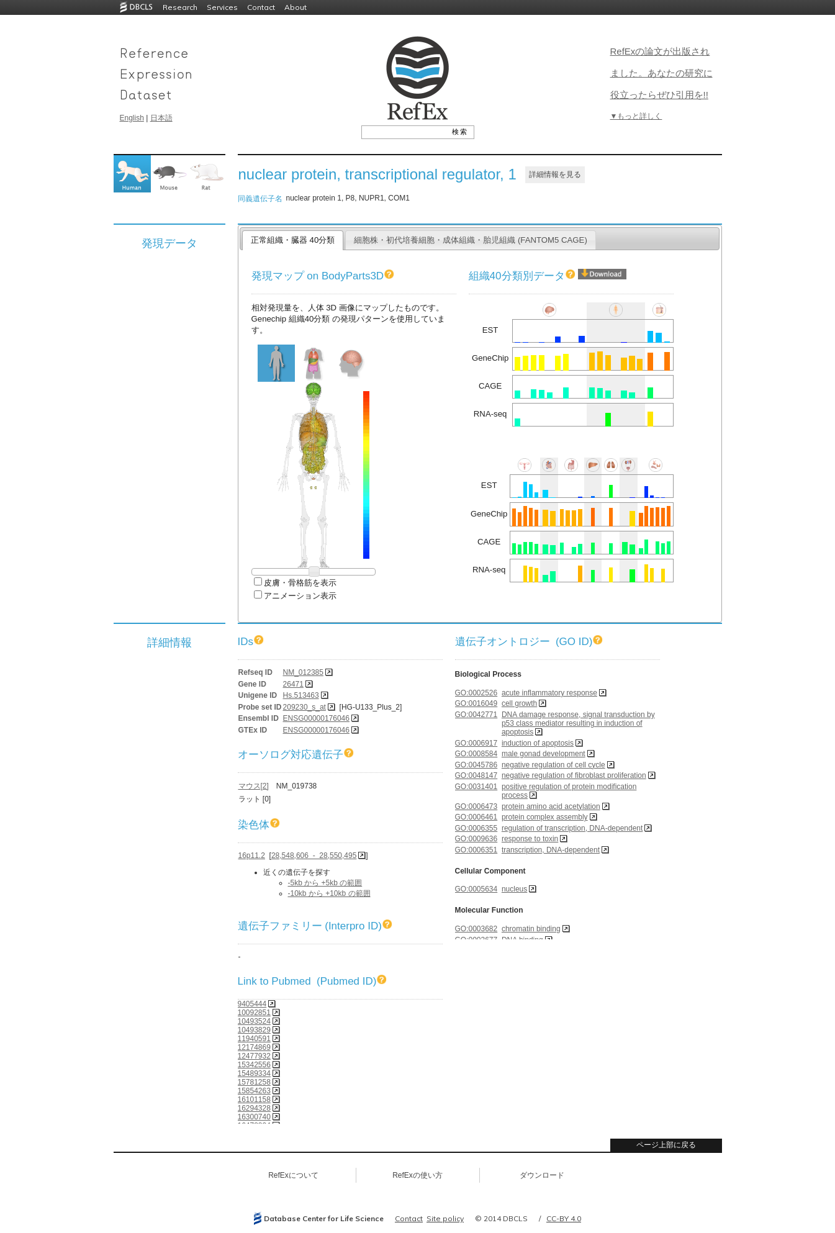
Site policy (445, 1218)
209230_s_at (304, 707)
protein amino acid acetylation (551, 806)
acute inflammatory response (549, 693)
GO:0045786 (476, 765)
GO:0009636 (476, 838)
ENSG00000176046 (316, 718)
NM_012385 (303, 672)
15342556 (254, 1064)
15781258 (254, 1082)
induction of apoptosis (538, 743)
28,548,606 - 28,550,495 (313, 855)
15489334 (254, 1073)
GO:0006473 (476, 806)
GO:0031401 (476, 786)
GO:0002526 (476, 693)
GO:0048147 (476, 775)
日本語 (161, 118)
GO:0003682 (476, 928)
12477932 (254, 1056)
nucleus (514, 889)
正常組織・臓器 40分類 (293, 240)
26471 (293, 684)
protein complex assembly (545, 817)
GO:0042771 (476, 714)
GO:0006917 (476, 743)
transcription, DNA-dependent (551, 850)
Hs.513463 (301, 695)
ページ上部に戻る (666, 1144)
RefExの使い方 (417, 1175)
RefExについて (293, 1175)
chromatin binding (531, 928)
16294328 (254, 1108)
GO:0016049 (476, 703)
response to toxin (530, 838)
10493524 (254, 1021)
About (295, 7)
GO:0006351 (476, 850)
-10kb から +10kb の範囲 (329, 893)
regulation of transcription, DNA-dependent (572, 828)
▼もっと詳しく (636, 116)
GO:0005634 (476, 889)
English (132, 118)
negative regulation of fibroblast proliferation (574, 775)
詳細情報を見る (555, 174)
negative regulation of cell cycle (553, 765)
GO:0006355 (476, 828)
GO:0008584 (476, 753)
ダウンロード (542, 1175)
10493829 (254, 1030)
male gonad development (543, 753)
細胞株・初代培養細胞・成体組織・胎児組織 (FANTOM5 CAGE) (470, 240)
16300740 (254, 1117)
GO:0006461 (476, 817)
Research (180, 7)
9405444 (252, 1004)
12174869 (254, 1047)
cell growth (519, 703)
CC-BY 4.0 (563, 1218)
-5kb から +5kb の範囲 (325, 882)
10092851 (254, 1012)
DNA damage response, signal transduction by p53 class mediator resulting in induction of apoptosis (578, 723)
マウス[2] (253, 786)
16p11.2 (251, 855)
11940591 (254, 1038)
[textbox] (404, 131)
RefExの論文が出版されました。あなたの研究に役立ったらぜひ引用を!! (661, 73)
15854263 (254, 1090)
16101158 (254, 1099)
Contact (261, 7)
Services (222, 7)
